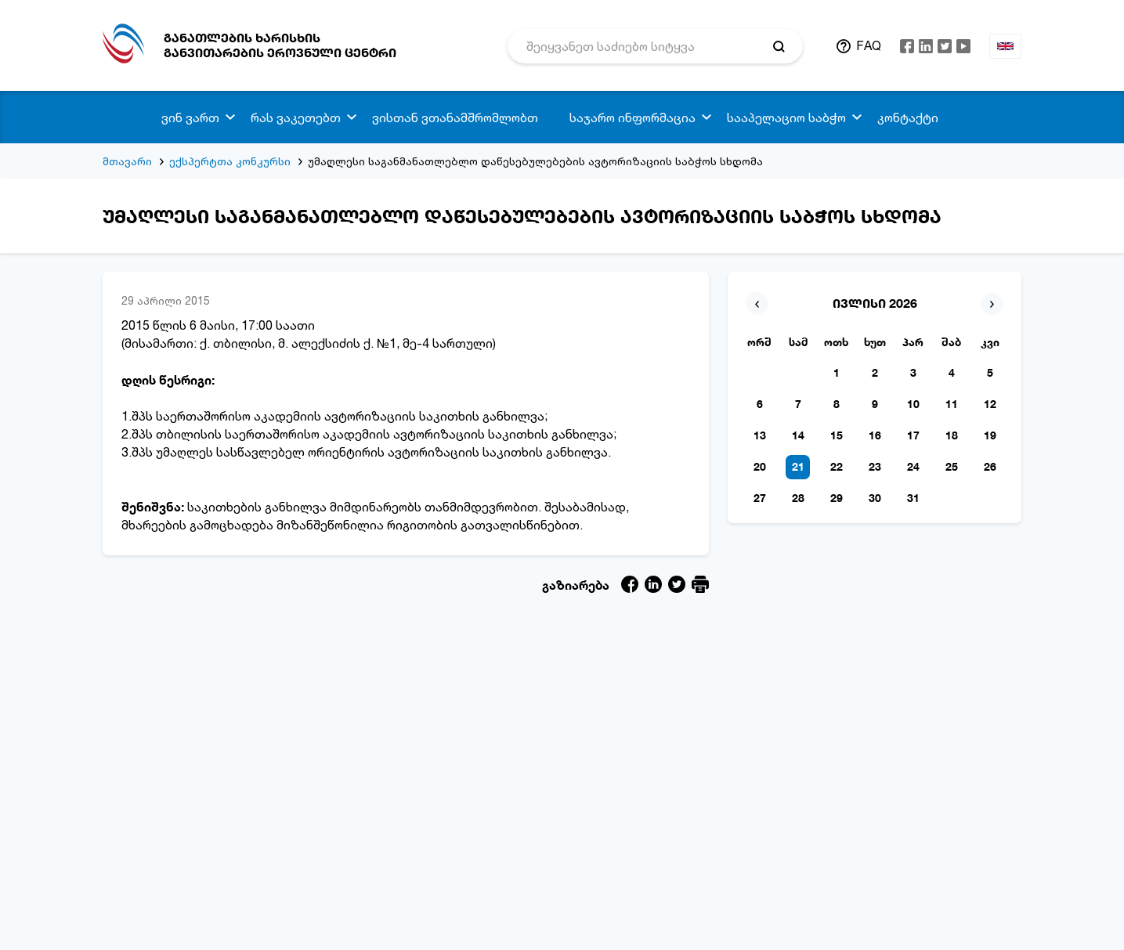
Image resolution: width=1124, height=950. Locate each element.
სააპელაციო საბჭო (786, 117)
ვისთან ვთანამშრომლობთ (455, 117)
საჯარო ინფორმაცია (632, 117)
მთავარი (127, 161)
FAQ (868, 45)
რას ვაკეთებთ (296, 117)
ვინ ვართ (190, 117)
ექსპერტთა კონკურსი (230, 161)
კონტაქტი (907, 117)
